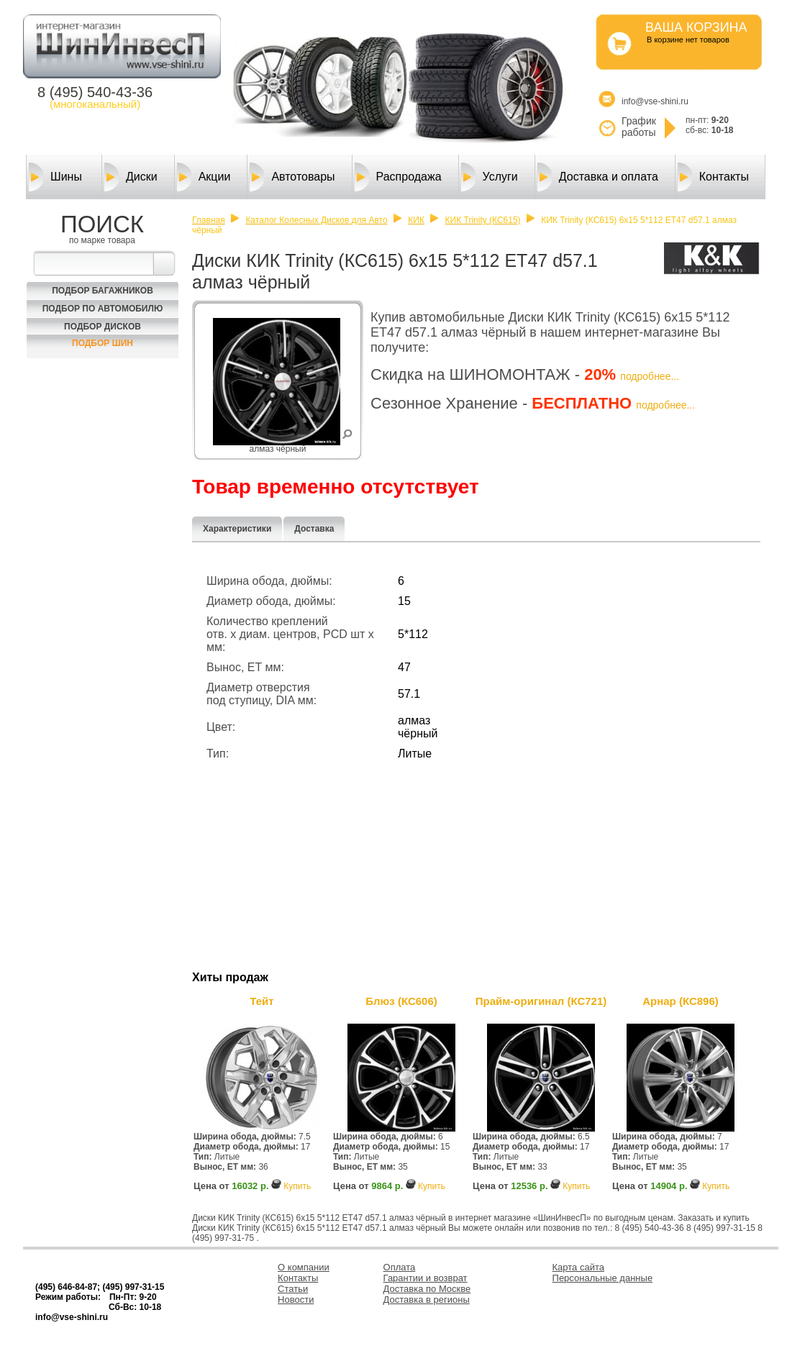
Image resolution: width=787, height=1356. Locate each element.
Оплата (399, 1267)
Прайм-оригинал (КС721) (541, 1001)
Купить (297, 1186)
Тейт (261, 1001)
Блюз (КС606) (401, 1001)
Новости (296, 1299)
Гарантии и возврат (425, 1278)
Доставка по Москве (427, 1288)
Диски (131, 177)
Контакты (713, 177)
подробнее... (649, 376)
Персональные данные (602, 1278)
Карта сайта (578, 1267)
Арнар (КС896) (680, 1001)
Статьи (293, 1288)
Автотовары (292, 177)
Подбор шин (102, 343)
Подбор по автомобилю (102, 309)
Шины (55, 177)
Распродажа (398, 177)
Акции (204, 177)
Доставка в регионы (426, 1299)
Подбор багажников (102, 291)
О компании (303, 1267)
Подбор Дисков (102, 327)
